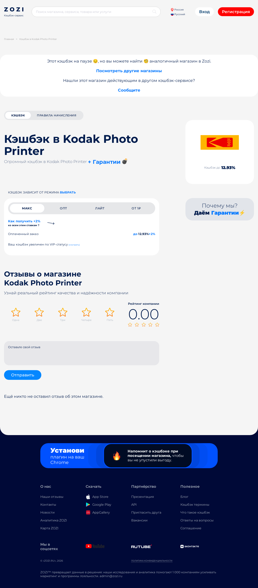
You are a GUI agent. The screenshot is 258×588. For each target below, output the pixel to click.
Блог (184, 497)
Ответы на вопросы (197, 520)
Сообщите (129, 90)
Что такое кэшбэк (195, 512)
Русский (178, 14)
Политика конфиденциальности (151, 560)
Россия (177, 9)
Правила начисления (56, 115)
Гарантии (225, 213)
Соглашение (190, 528)
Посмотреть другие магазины (129, 70)
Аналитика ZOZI (53, 520)
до (135, 234)
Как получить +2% (24, 223)
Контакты (48, 505)
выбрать (68, 192)
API (134, 505)
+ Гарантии (104, 162)
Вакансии (139, 520)
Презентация (142, 497)
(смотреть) (74, 244)
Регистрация (236, 11)
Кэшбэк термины (194, 505)
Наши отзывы (51, 497)
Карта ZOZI (49, 528)
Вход (204, 11)
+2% (152, 234)
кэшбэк (18, 115)
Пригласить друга (146, 512)
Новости (47, 512)
